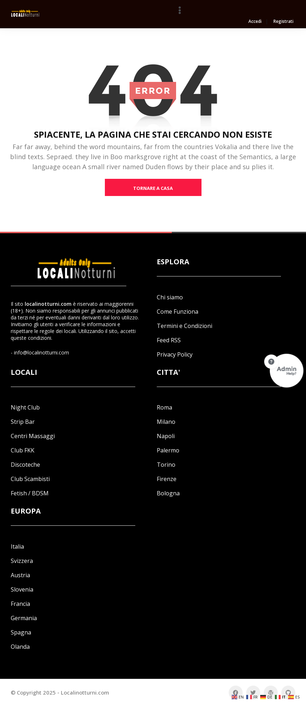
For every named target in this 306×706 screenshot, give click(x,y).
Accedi (255, 22)
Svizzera (22, 561)
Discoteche (25, 465)
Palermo (168, 450)
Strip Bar (23, 422)
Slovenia (22, 589)
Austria (20, 575)
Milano (166, 422)
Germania (24, 618)
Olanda (20, 647)
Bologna (168, 493)
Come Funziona (177, 311)
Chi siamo (170, 297)
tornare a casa (153, 188)
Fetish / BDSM (30, 493)
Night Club (25, 407)
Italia (17, 546)
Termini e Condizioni (184, 326)
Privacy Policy (175, 354)
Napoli (166, 436)
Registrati (283, 22)
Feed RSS (169, 340)
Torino (166, 465)
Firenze (166, 479)
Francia (20, 604)
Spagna (21, 632)
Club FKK (22, 450)
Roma (164, 407)
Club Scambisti (30, 479)
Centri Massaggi (33, 436)
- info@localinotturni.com (40, 352)
